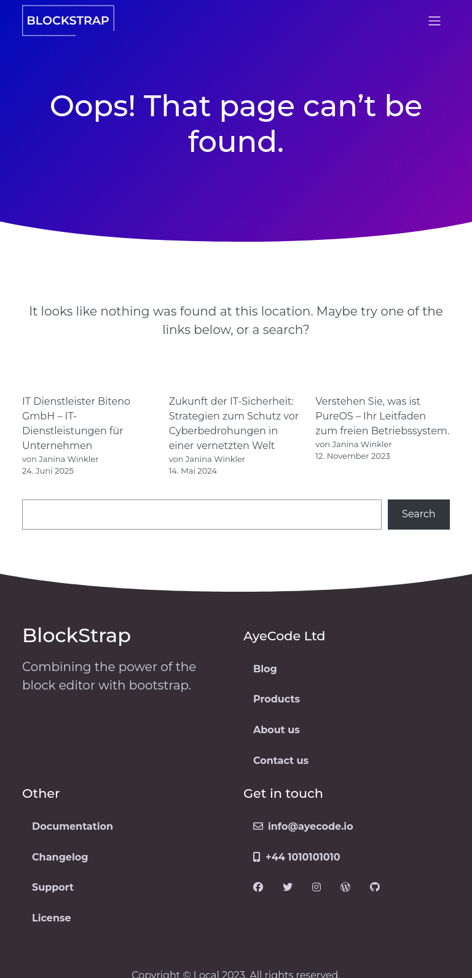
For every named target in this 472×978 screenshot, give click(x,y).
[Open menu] (434, 21)
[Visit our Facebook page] (258, 888)
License (51, 918)
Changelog (60, 857)
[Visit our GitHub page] (375, 888)
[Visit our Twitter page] (287, 888)
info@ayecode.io (303, 826)
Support (53, 887)
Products (276, 699)
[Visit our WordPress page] (345, 888)
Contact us (281, 760)
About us (276, 730)
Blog (265, 669)
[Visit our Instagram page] (316, 888)
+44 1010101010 (296, 857)
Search (419, 514)
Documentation (72, 826)
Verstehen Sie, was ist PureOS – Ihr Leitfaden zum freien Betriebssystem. (382, 416)
